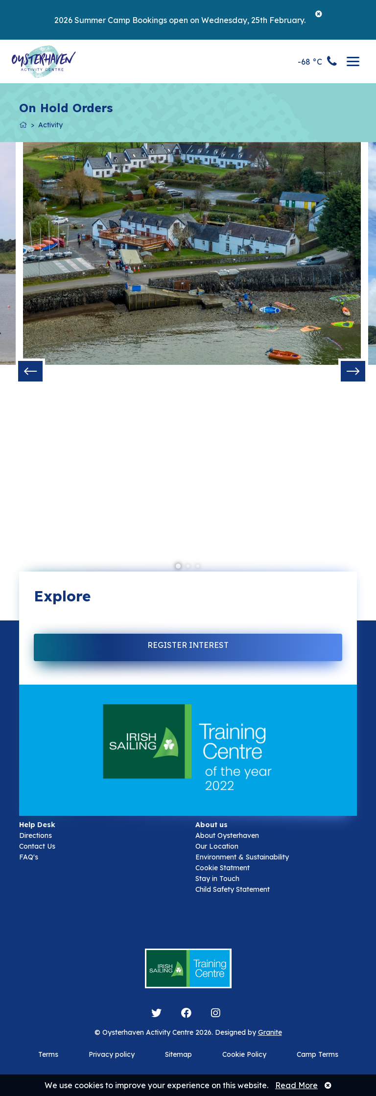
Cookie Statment (222, 867)
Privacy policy (112, 1054)
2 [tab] (188, 567)
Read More (296, 1085)
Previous (30, 371)
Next (353, 371)
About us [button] (211, 824)
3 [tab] (198, 567)
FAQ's (28, 857)
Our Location (216, 846)
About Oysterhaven (227, 835)
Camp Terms (317, 1054)
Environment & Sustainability (242, 857)
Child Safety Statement (232, 889)
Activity (50, 124)
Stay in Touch (217, 878)
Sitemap (178, 1054)
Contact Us (37, 846)
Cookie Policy (244, 1054)
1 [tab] (178, 567)
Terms (48, 1054)
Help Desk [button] (37, 824)
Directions (35, 835)
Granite (270, 1032)
